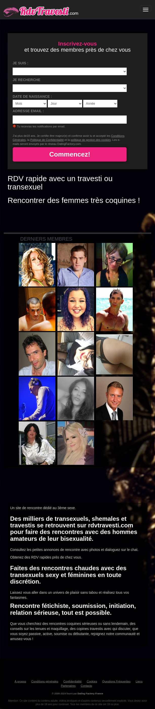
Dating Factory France (90, 693)
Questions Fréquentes (116, 681)
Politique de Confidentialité (47, 139)
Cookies (92, 681)
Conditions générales (44, 681)
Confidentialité (72, 681)
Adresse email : (28, 111)
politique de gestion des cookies (91, 139)
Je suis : (20, 63)
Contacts (86, 685)
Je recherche (26, 80)
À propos (20, 681)
